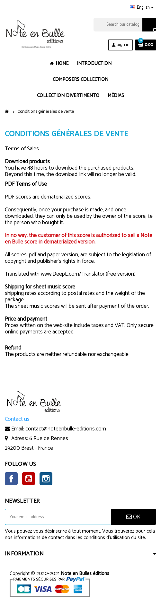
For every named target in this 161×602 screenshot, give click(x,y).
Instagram (46, 478)
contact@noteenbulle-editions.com (65, 428)
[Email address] (58, 517)
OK (133, 516)
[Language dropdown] (141, 8)
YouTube (28, 478)
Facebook (11, 478)
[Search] (125, 24)
